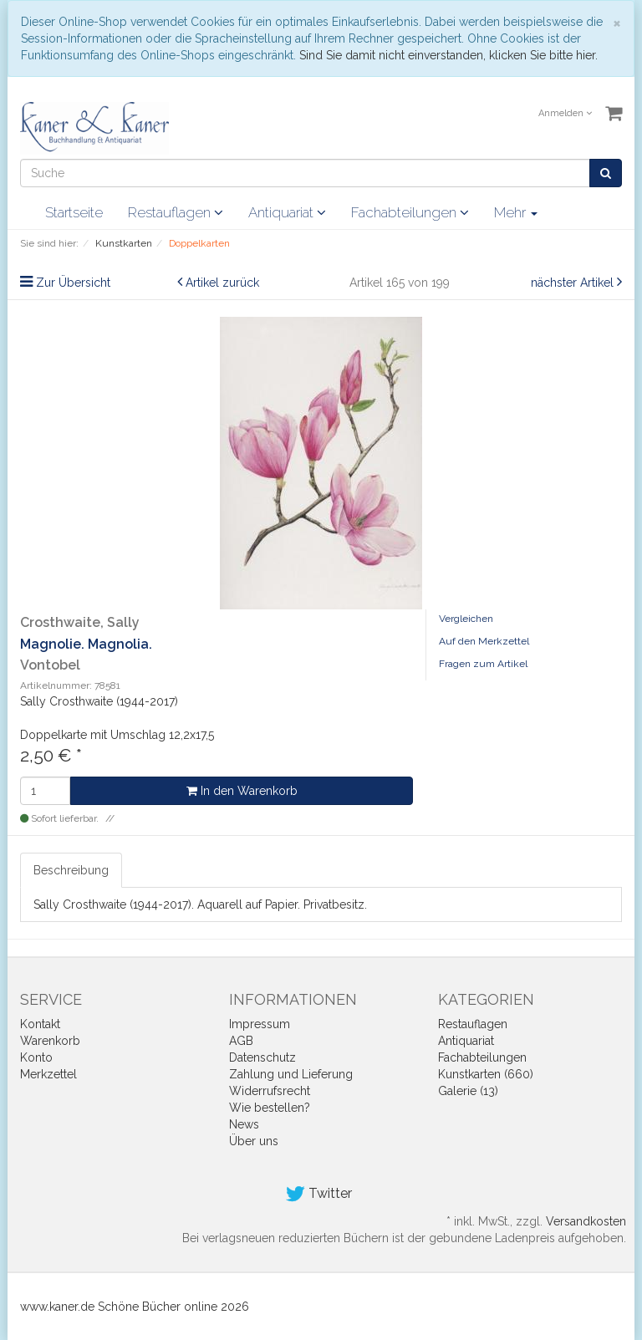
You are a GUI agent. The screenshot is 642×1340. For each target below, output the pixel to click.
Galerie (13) (468, 1091)
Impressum (259, 1024)
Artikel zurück (222, 282)
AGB (241, 1040)
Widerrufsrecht (269, 1091)
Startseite (74, 212)
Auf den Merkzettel (484, 641)
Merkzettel (48, 1074)
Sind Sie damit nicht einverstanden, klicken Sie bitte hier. (448, 55)
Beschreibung (71, 870)
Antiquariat (287, 212)
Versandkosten (586, 1221)
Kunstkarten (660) (485, 1074)
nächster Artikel (574, 282)
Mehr (516, 212)
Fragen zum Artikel (483, 664)
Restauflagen (175, 212)
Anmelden (565, 113)
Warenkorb (50, 1040)
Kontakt (40, 1024)
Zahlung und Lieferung (291, 1074)
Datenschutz (262, 1057)
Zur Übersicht (73, 282)
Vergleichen (466, 618)
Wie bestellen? (269, 1107)
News (244, 1124)
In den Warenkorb (242, 790)
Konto (36, 1057)
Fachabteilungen (410, 212)
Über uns (253, 1141)
